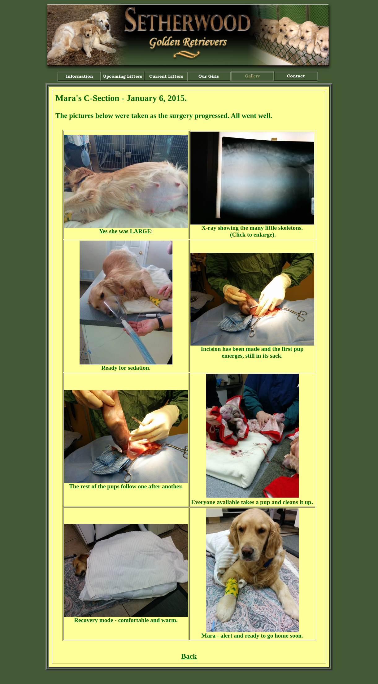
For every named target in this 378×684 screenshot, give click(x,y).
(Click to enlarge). (252, 234)
